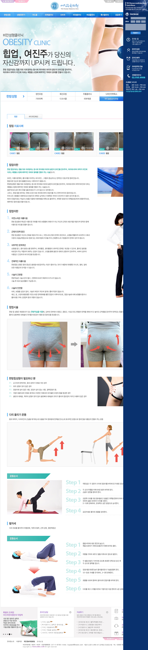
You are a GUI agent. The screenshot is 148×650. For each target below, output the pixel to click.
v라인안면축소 (112, 94)
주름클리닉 (87, 94)
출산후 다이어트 (94, 627)
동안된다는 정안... (97, 630)
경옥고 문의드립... (58, 624)
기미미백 (39, 98)
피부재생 (87, 98)
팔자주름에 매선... (97, 622)
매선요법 (63, 94)
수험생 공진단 (52, 630)
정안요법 (39, 94)
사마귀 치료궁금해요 (55, 632)
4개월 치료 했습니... (96, 632)
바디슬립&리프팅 (112, 98)
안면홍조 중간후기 (95, 624)
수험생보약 (51, 627)
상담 (48, 622)
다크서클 (63, 98)
